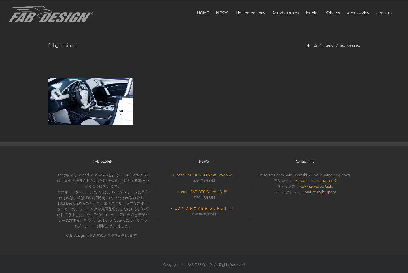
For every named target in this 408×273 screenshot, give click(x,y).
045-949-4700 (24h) (316, 186)
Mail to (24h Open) (320, 192)
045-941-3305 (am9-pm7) (314, 180)
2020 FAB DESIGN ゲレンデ (204, 192)
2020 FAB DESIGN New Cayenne (204, 175)
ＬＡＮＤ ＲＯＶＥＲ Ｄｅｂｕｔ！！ (204, 208)
